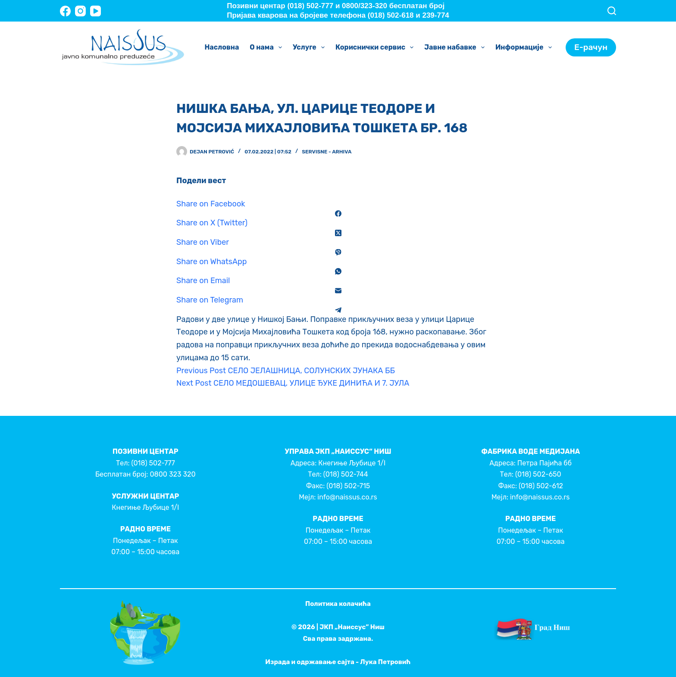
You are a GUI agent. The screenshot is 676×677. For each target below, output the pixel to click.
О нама (267, 47)
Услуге (310, 47)
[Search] (611, 10)
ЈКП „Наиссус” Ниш (352, 627)
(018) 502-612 (541, 486)
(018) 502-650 (538, 474)
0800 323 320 (172, 474)
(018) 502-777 (153, 463)
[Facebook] (65, 11)
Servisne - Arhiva (326, 152)
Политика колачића (338, 604)
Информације (525, 47)
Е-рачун (590, 47)
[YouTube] (95, 11)
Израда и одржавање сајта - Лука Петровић (337, 662)
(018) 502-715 (348, 486)
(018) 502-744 (345, 474)
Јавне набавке (456, 47)
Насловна (221, 47)
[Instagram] (80, 11)
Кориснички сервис (376, 47)
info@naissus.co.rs (347, 497)
